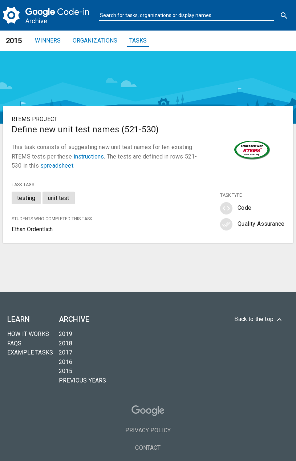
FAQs (14, 343)
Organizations (95, 40)
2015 (65, 371)
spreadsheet (56, 165)
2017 (65, 352)
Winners (48, 40)
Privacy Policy (148, 430)
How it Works (28, 333)
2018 (65, 343)
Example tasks (30, 352)
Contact (148, 447)
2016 (65, 361)
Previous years (82, 380)
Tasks (138, 40)
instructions (89, 156)
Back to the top (259, 319)
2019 (65, 333)
